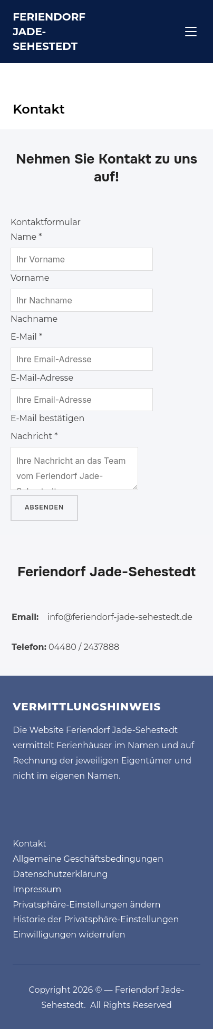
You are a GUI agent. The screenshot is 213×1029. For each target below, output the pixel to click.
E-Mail (26, 337)
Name (26, 237)
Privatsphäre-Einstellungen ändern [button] (86, 905)
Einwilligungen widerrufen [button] (69, 935)
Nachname (34, 319)
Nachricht (34, 436)
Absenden (44, 507)
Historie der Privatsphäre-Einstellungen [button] (96, 919)
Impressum (37, 889)
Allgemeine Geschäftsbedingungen (88, 859)
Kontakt (29, 844)
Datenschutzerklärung (60, 874)
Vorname (30, 278)
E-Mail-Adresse (42, 378)
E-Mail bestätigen (47, 418)
